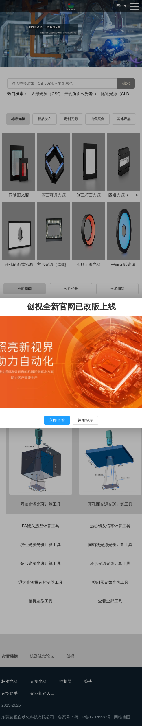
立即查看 (57, 420)
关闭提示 (85, 420)
